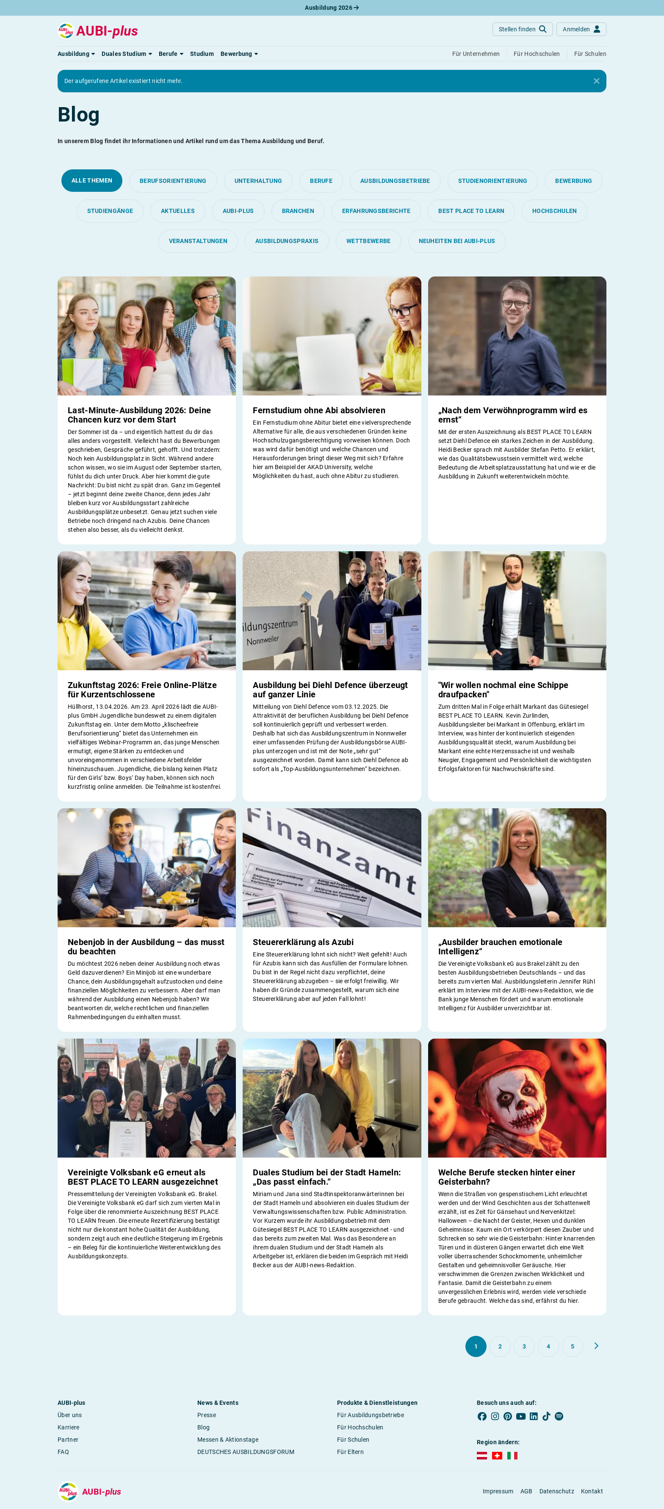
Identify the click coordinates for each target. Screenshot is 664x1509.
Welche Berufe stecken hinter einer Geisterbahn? (506, 1177)
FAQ (63, 1451)
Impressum (498, 1491)
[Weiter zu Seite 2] (596, 1346)
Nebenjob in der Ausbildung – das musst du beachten (146, 946)
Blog (203, 1427)
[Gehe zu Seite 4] (548, 1346)
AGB (526, 1491)
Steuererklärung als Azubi (303, 942)
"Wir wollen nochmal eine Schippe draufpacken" (503, 689)
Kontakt (592, 1491)
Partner (68, 1439)
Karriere (68, 1427)
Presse (206, 1415)
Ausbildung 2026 (332, 7)
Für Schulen (353, 1439)
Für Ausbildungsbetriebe (370, 1415)
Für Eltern (350, 1451)
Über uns (70, 1415)
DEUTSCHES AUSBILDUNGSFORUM (245, 1451)
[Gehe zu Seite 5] (572, 1346)
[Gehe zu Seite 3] (524, 1346)
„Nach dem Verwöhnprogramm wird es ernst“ (513, 415)
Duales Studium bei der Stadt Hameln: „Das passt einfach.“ (327, 1177)
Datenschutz (557, 1491)
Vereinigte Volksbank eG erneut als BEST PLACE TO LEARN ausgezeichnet (143, 1177)
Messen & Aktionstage (227, 1439)
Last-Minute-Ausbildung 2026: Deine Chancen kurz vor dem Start (139, 415)
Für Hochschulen (360, 1427)
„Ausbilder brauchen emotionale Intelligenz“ (500, 946)
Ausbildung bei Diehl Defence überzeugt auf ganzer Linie (330, 689)
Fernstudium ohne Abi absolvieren (319, 410)
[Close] (596, 81)
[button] (76, 53)
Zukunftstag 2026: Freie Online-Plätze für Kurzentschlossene (142, 689)
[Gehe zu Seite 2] (500, 1346)
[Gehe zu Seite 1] (476, 1346)
